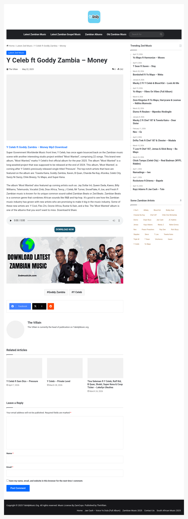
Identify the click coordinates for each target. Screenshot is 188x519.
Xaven (170, 239)
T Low (156, 234)
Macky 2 (161, 225)
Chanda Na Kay (139, 215)
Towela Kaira (168, 234)
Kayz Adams (148, 225)
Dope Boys (147, 220)
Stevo (147, 234)
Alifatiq (146, 210)
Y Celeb (77, 292)
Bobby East (170, 210)
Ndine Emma (173, 225)
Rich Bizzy (175, 229)
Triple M (136, 239)
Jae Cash (160, 220)
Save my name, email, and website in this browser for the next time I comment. (46, 479)
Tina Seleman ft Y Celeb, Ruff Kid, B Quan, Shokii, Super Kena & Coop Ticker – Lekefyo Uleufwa (105, 383)
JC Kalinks (172, 220)
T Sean (147, 239)
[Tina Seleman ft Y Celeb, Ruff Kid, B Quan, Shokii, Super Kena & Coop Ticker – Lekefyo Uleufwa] (105, 367)
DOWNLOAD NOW (65, 229)
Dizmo (136, 220)
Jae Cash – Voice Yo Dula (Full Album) (103, 509)
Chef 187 (153, 215)
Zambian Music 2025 (132, 509)
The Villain (13, 69)
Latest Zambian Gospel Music (66, 34)
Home (10, 46)
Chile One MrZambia (169, 215)
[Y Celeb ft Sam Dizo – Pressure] (24, 367)
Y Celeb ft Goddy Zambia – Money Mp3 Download (36, 147)
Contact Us (149, 509)
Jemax (136, 225)
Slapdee (137, 234)
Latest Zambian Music (35, 34)
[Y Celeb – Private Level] (65, 367)
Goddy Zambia (56, 292)
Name (10, 452)
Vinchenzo (159, 239)
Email (9, 465)
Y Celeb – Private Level (58, 380)
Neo (135, 229)
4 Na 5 (136, 210)
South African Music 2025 (169, 509)
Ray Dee (162, 229)
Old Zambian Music (116, 34)
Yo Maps (148, 244)
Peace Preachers (148, 229)
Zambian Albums (93, 34)
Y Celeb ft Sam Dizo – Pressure (22, 380)
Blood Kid (157, 210)
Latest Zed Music (24, 46)
